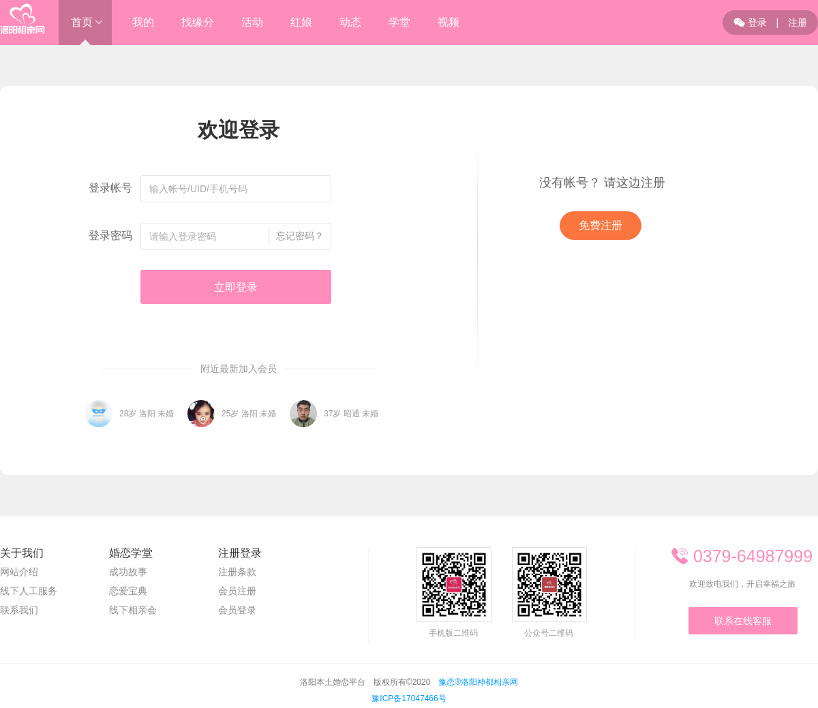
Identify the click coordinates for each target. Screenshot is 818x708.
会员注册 (237, 590)
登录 (750, 22)
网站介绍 (19, 571)
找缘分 (197, 22)
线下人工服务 (28, 590)
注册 (797, 22)
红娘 (301, 22)
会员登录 (237, 609)
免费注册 (600, 225)
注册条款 (237, 571)
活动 (252, 22)
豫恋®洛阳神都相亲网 (478, 682)
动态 (350, 22)
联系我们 (19, 609)
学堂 (399, 22)
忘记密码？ (300, 235)
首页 (82, 22)
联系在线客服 (743, 620)
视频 (448, 22)
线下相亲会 (133, 609)
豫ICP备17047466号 (409, 698)
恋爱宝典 (128, 590)
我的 (143, 22)
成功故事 (128, 571)
